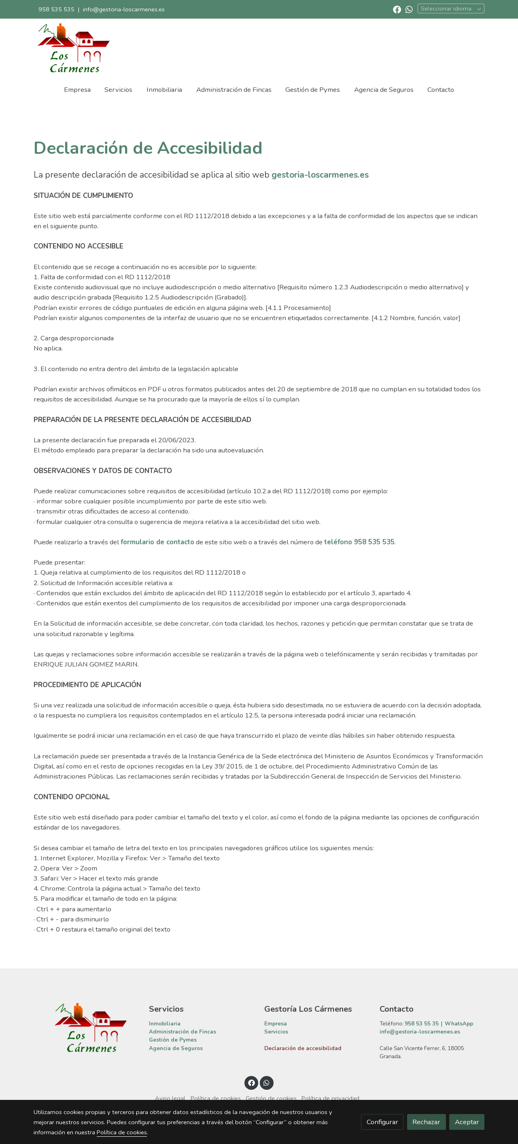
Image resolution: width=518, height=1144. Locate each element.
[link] (73, 48)
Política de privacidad (330, 1098)
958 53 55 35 (422, 1023)
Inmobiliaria (164, 1023)
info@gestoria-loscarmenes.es (124, 9)
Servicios (276, 1032)
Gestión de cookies (271, 1098)
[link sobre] (86, 1027)
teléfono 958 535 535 (359, 542)
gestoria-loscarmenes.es (320, 174)
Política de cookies (216, 1098)
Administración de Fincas (182, 1032)
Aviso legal (170, 1098)
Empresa (275, 1023)
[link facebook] (397, 9)
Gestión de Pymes (173, 1040)
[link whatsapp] (409, 9)
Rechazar (426, 1122)
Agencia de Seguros (176, 1048)
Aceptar (467, 1122)
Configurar (382, 1122)
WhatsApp (459, 1023)
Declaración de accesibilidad (303, 1048)
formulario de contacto (157, 542)
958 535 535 (56, 9)
